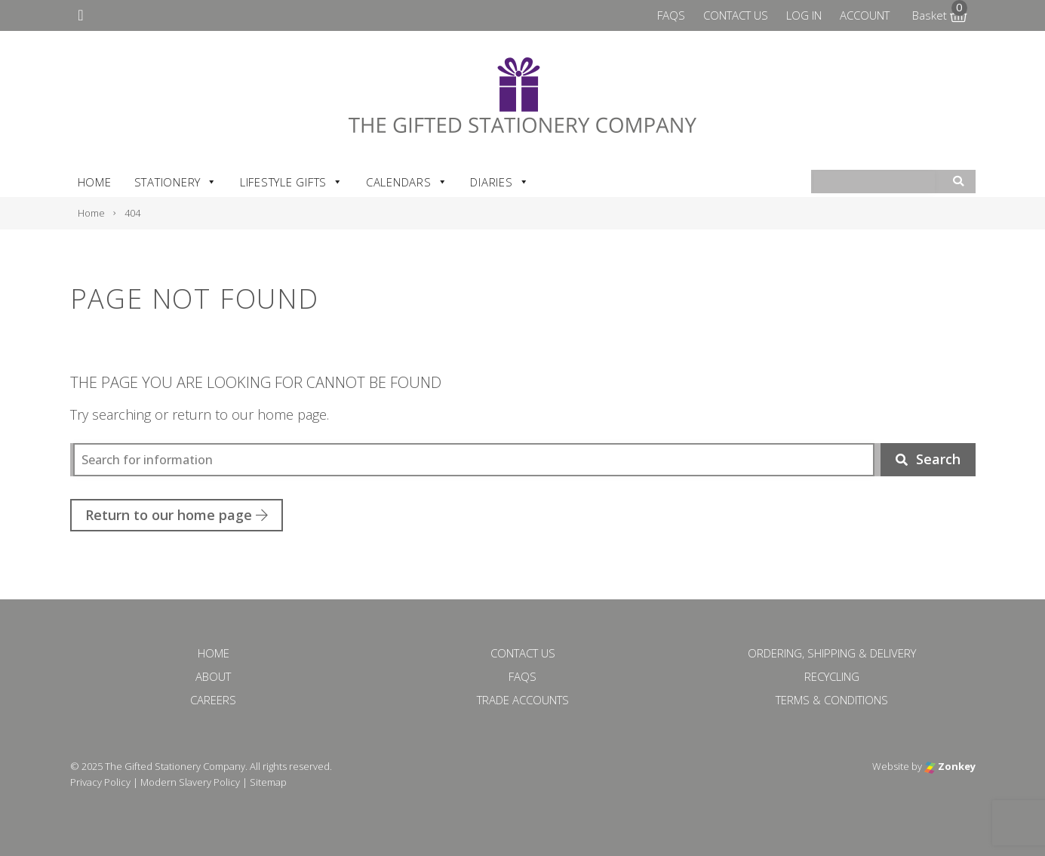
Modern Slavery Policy (190, 782)
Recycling (831, 676)
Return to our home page (176, 515)
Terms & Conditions (832, 699)
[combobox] (874, 182)
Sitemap (268, 782)
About (213, 676)
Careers (213, 699)
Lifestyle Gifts (291, 182)
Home (95, 181)
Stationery (175, 182)
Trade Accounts (523, 699)
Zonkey (950, 766)
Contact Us (735, 15)
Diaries (499, 182)
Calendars (407, 182)
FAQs (671, 15)
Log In (804, 15)
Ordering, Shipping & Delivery (832, 652)
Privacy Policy (100, 782)
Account (865, 15)
